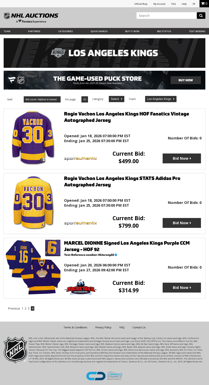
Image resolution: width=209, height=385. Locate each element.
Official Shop (140, 3)
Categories (65, 31)
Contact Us (139, 327)
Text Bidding (197, 31)
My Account (159, 3)
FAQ (173, 3)
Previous (14, 308)
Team (7, 31)
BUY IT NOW (132, 31)
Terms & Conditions (75, 327)
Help (184, 3)
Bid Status (164, 31)
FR (194, 3)
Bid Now (180, 158)
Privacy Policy (103, 327)
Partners (34, 31)
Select (115, 98)
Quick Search (99, 31)
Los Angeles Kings (159, 98)
